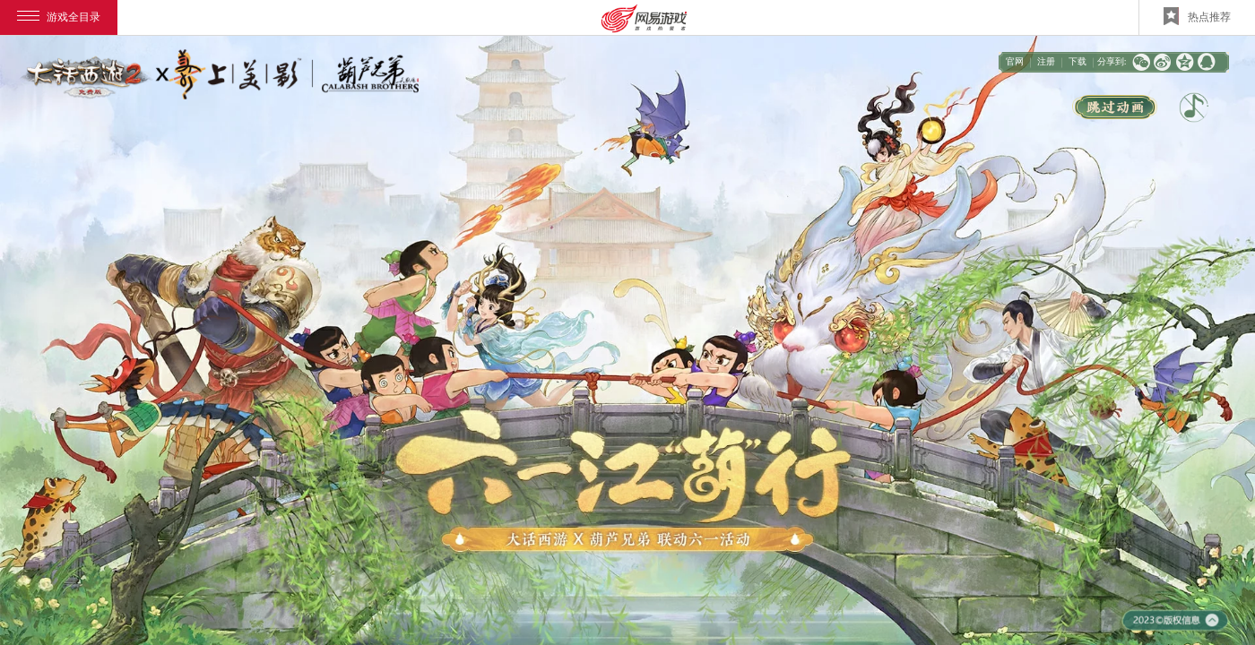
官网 (1015, 61)
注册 (1046, 61)
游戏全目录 (58, 17)
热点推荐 (1197, 16)
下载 (1077, 61)
